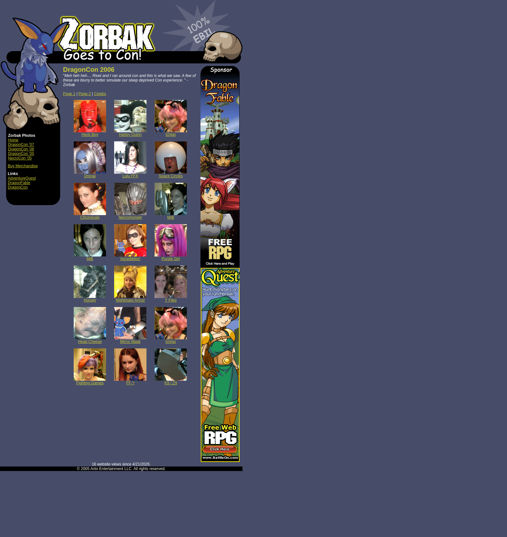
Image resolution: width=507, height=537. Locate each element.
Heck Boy (90, 133)
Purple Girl (171, 257)
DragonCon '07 (21, 144)
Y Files (171, 298)
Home (13, 140)
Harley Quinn (130, 133)
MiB (90, 257)
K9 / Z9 (171, 381)
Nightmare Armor (130, 298)
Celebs (100, 94)
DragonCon (17, 187)
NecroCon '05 (20, 158)
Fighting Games (90, 381)
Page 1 (69, 94)
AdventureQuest (22, 178)
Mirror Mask (130, 340)
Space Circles (171, 174)
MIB (171, 216)
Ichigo (171, 133)
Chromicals (90, 216)
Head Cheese (90, 340)
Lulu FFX (130, 174)
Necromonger (130, 216)
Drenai (90, 174)
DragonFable (19, 183)
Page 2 (85, 94)
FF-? (130, 381)
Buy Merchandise (23, 166)
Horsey (90, 298)
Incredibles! (130, 257)
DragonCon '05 (21, 153)
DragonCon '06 (21, 149)
